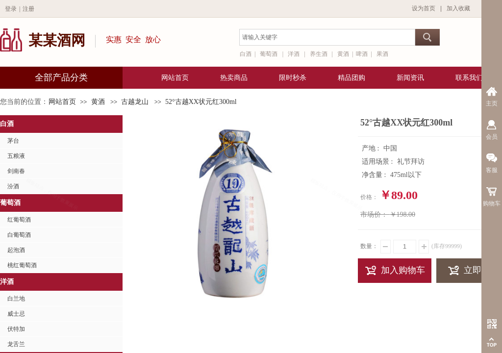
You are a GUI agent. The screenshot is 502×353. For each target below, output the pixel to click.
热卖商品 (234, 77)
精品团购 (351, 77)
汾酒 (13, 186)
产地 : (371, 148)
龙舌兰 (16, 344)
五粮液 (16, 155)
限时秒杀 (292, 77)
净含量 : (375, 174)
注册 (28, 8)
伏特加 (16, 329)
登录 (11, 8)
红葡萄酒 (19, 219)
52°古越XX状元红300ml (201, 101)
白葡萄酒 (19, 234)
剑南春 (16, 171)
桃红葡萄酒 (22, 265)
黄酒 (98, 101)
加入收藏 (458, 8)
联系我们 (469, 77)
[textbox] (327, 37)
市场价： (374, 214)
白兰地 (16, 298)
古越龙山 (135, 101)
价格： (369, 197)
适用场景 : (378, 161)
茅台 (13, 140)
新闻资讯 (410, 77)
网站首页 (62, 101)
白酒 (7, 123)
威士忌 (16, 313)
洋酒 (7, 281)
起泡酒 (16, 250)
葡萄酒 (10, 202)
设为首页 (423, 8)
